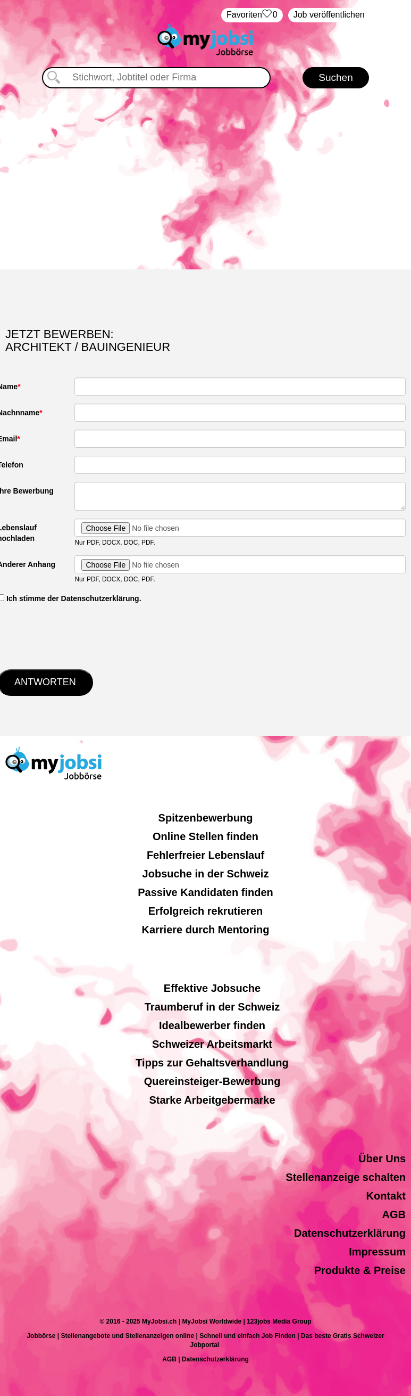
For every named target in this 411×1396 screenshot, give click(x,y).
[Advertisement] (206, 178)
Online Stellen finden (205, 836)
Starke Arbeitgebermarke (212, 1100)
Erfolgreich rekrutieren (205, 911)
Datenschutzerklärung (350, 1233)
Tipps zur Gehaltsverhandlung (212, 1063)
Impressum (377, 1252)
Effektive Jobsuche (212, 988)
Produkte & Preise (360, 1270)
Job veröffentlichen (329, 14)
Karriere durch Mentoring (205, 929)
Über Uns (382, 1158)
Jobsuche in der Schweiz (205, 874)
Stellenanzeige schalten (346, 1177)
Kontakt (386, 1196)
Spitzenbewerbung (205, 818)
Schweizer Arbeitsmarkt (212, 1044)
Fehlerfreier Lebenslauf (205, 855)
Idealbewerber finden (212, 1025)
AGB (394, 1214)
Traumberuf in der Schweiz (212, 1007)
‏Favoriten (252, 15)
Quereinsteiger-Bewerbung (212, 1081)
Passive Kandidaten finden (205, 892)
